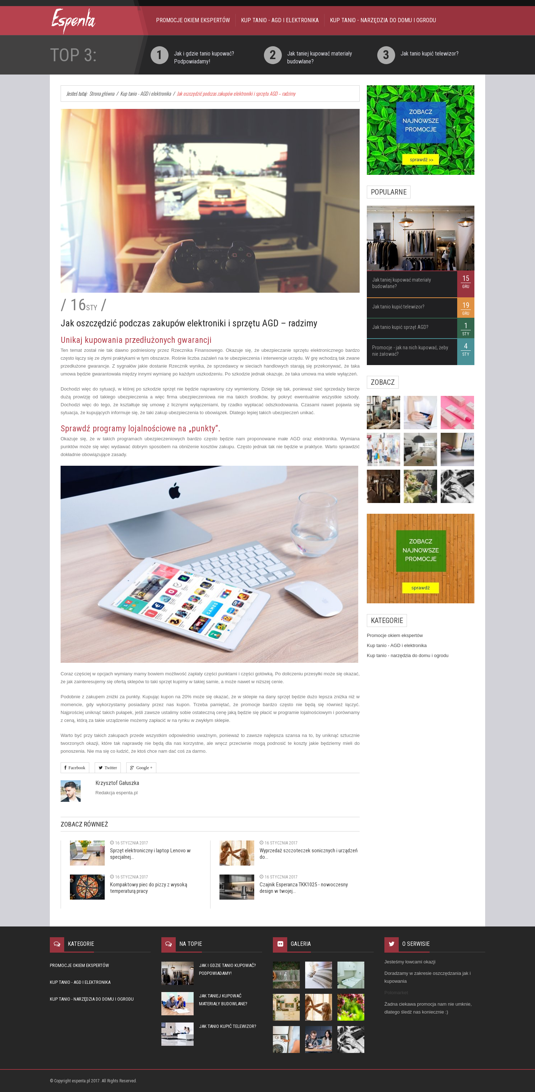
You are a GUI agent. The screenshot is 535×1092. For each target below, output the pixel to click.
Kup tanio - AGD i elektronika (280, 20)
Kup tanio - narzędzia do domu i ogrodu (383, 20)
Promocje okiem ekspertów (193, 20)
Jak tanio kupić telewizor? (430, 53)
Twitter (110, 768)
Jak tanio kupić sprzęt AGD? (400, 327)
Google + (143, 768)
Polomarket (396, 992)
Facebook (75, 768)
